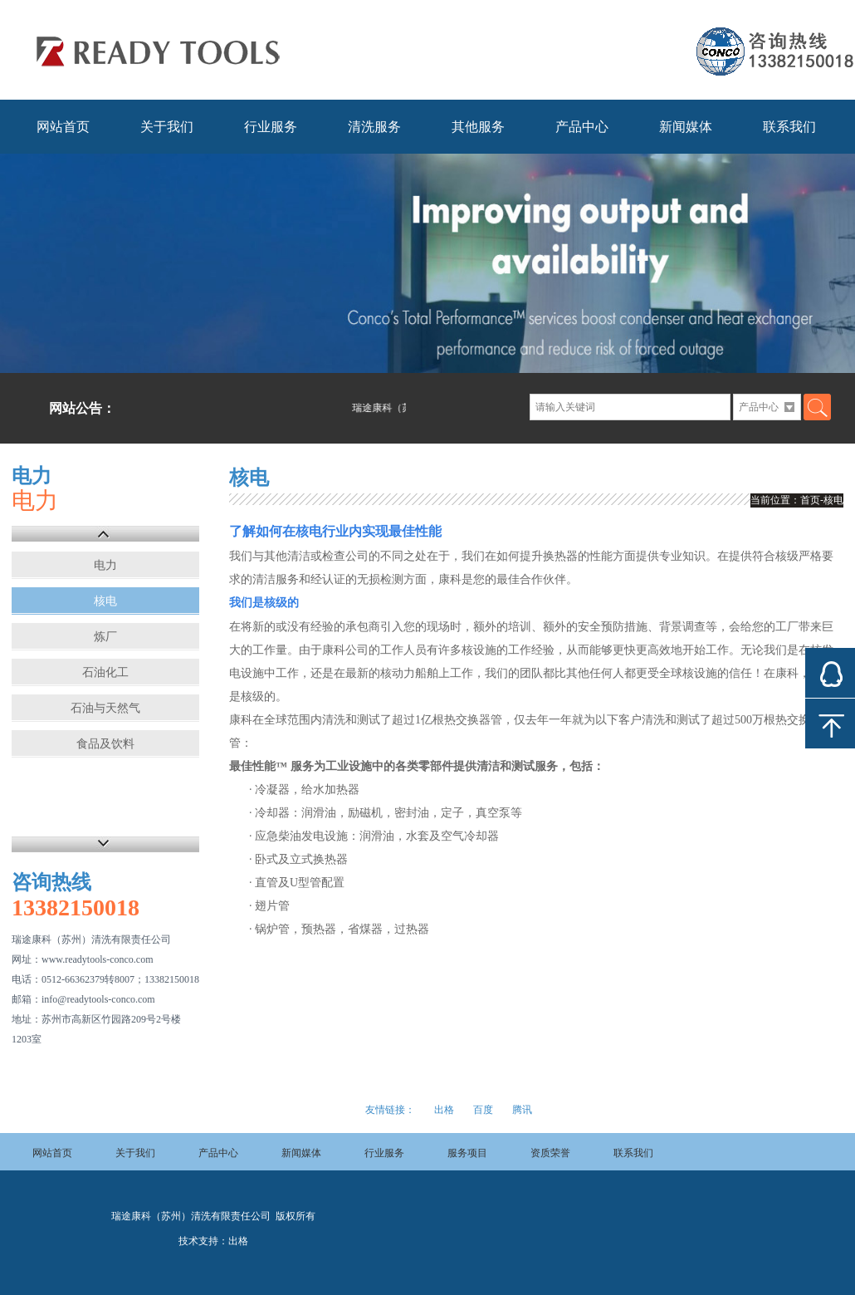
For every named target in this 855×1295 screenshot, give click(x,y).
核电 (105, 601)
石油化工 (105, 672)
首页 (810, 500)
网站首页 (63, 127)
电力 (105, 565)
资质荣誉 (550, 1153)
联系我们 (789, 127)
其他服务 (478, 127)
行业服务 (270, 127)
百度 (483, 1110)
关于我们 (166, 127)
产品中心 (581, 127)
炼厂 (105, 636)
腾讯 (522, 1110)
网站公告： (82, 408)
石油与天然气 (105, 708)
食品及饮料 (105, 744)
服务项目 (467, 1153)
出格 (444, 1110)
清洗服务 (374, 127)
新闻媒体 (685, 127)
